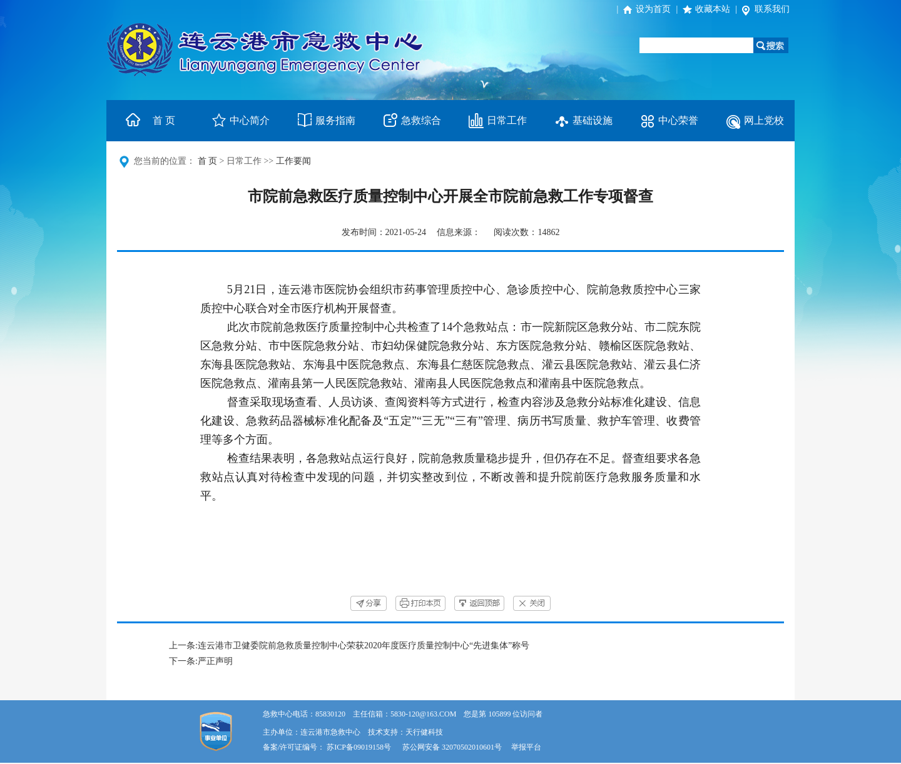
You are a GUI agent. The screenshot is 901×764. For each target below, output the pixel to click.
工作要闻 (293, 161)
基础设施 (593, 120)
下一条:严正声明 (201, 661)
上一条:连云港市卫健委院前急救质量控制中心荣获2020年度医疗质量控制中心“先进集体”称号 (349, 645)
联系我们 (772, 9)
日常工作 (507, 120)
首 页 (164, 120)
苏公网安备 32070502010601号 (453, 747)
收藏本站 (712, 9)
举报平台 (526, 747)
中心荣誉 (678, 120)
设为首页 (653, 9)
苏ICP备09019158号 (359, 747)
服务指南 (335, 120)
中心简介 (250, 120)
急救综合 (421, 120)
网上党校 (764, 120)
